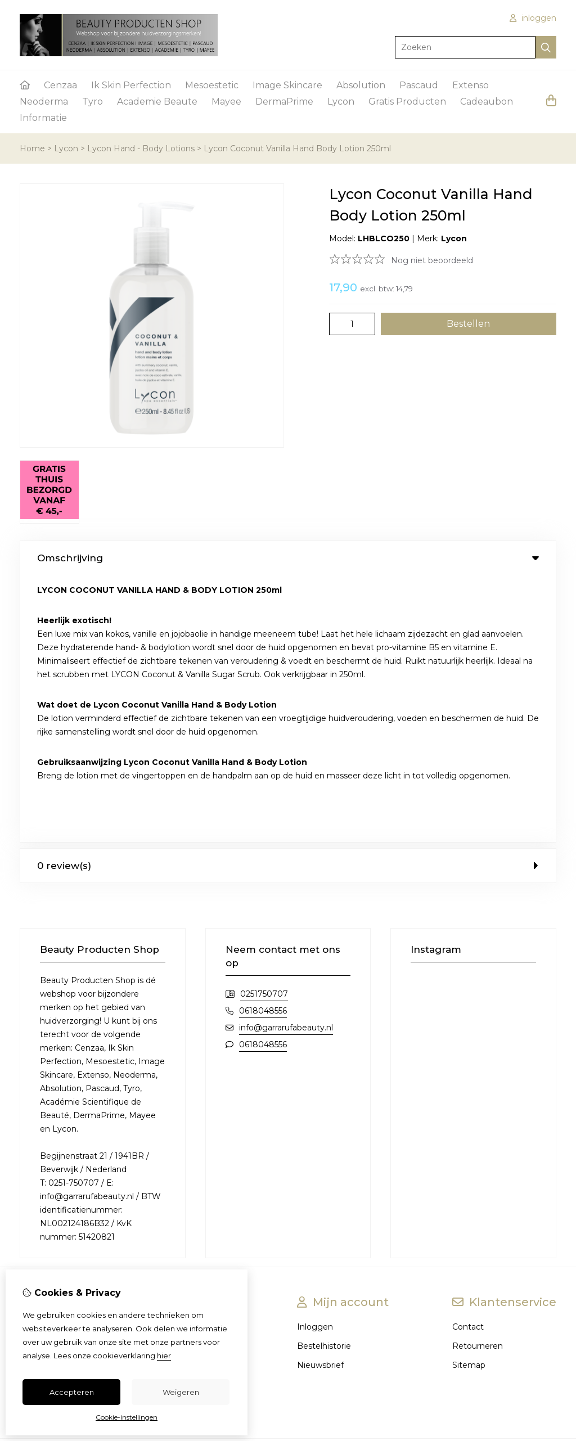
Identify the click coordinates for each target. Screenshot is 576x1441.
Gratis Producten (407, 101)
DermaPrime (284, 101)
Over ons (37, 1060)
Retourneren (477, 1079)
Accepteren (72, 1392)
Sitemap (468, 1098)
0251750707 (264, 727)
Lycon (340, 101)
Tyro (92, 101)
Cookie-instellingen (127, 1417)
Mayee (226, 101)
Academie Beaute (157, 101)
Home (32, 148)
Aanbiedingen (205, 1079)
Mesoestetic (211, 85)
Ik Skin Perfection (131, 85)
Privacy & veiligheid (58, 1117)
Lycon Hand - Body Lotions (141, 148)
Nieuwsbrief (320, 1098)
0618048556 (263, 743)
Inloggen (315, 1060)
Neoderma (44, 101)
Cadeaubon (486, 101)
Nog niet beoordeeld (432, 260)
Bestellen (38, 1079)
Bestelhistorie (324, 1079)
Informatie (43, 117)
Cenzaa (60, 85)
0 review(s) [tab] (288, 598)
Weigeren (181, 1392)
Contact (468, 1060)
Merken (193, 1060)
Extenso (470, 85)
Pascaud (418, 85)
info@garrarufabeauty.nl (286, 760)
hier (164, 1355)
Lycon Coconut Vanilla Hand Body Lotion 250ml (297, 148)
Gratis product (47, 1136)
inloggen (533, 18)
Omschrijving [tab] (288, 558)
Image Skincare (287, 85)
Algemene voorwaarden (67, 1098)
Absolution (360, 85)
